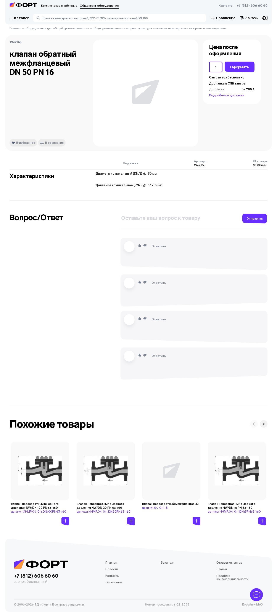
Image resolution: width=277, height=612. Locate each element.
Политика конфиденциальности (232, 577)
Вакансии (167, 562)
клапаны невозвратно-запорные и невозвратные (191, 28)
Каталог (19, 18)
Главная (15, 28)
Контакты (226, 6)
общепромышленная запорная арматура (122, 28)
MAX (259, 604)
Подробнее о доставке (226, 95)
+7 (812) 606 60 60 (252, 6)
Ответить (158, 246)
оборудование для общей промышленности (57, 28)
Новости (111, 569)
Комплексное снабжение (59, 6)
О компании (113, 582)
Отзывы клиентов (229, 562)
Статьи (221, 569)
